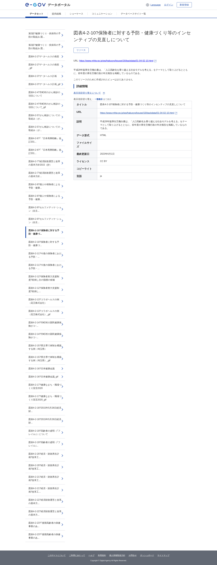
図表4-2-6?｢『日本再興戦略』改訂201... (44, 140)
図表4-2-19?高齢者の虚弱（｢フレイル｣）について (44, 432)
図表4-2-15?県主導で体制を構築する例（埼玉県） (44, 347)
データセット (36, 14)
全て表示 (107, 99)
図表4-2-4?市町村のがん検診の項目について (44, 94)
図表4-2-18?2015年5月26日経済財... (44, 409)
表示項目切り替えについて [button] (89, 93)
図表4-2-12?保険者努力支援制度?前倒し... (43, 290)
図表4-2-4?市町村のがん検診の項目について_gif (44, 105)
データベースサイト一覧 (133, 14)
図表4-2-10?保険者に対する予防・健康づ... (43, 232)
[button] (153, 5)
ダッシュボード (147, 555)
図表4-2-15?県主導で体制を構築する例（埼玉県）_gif (44, 359)
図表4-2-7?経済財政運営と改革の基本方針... (44, 174)
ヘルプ (91, 555)
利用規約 (102, 555)
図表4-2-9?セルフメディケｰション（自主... (44, 209)
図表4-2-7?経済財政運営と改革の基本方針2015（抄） (44, 163)
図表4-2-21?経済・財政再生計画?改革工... (43, 478)
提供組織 (56, 14)
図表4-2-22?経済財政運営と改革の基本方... (44, 501)
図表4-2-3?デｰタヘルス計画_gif (44, 84)
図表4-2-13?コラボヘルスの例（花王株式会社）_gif (43, 313)
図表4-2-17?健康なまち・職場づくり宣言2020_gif (44, 398)
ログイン (168, 5)
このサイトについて (57, 555)
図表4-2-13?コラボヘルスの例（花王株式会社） (43, 301)
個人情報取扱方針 (117, 555)
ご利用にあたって (77, 555)
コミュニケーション (102, 14)
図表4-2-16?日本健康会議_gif (43, 376)
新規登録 (184, 5)
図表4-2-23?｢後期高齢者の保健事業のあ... (44, 524)
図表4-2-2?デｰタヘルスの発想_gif (43, 66)
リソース (81, 50)
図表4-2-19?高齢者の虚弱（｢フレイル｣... (44, 444)
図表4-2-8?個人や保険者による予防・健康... (44, 186)
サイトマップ (163, 555)
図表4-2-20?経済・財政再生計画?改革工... (43, 455)
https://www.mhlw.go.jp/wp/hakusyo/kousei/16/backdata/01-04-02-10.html (116, 61)
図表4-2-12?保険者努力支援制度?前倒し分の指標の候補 (43, 278)
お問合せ (133, 555)
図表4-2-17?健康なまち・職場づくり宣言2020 (44, 386)
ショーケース (76, 14)
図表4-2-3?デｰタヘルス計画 (42, 76)
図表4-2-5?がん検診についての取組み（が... (44, 117)
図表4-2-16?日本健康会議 (41, 368)
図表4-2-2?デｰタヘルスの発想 (43, 56)
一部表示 (99, 99)
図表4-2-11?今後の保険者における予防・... (44, 255)
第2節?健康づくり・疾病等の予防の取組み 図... (44, 35)
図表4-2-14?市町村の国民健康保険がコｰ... (44, 324)
